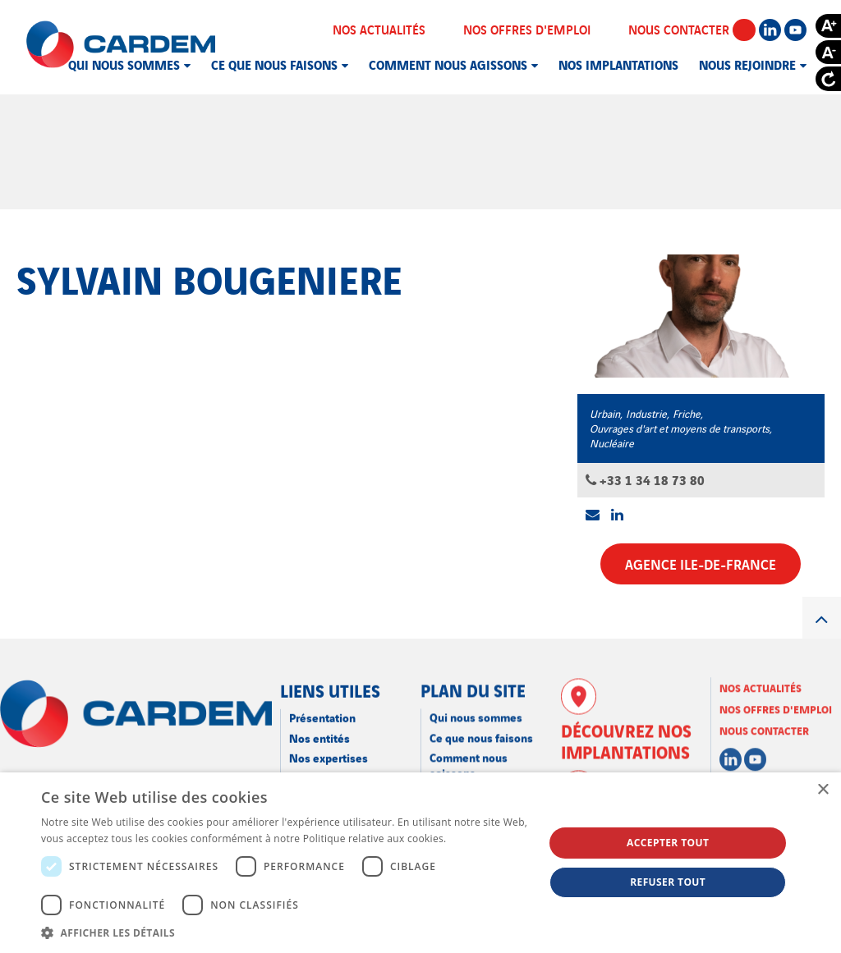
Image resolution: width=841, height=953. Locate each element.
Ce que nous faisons (274, 64)
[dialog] (420, 862)
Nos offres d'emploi (537, 29)
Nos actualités (390, 29)
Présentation (322, 704)
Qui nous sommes (124, 64)
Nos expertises (328, 745)
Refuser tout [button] (667, 882)
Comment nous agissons (448, 64)
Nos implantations (618, 64)
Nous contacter (691, 29)
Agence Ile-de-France (700, 563)
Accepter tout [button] (668, 843)
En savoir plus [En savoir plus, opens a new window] (482, 838)
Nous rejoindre (747, 64)
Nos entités (319, 725)
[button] (285, 932)
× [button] (822, 790)
